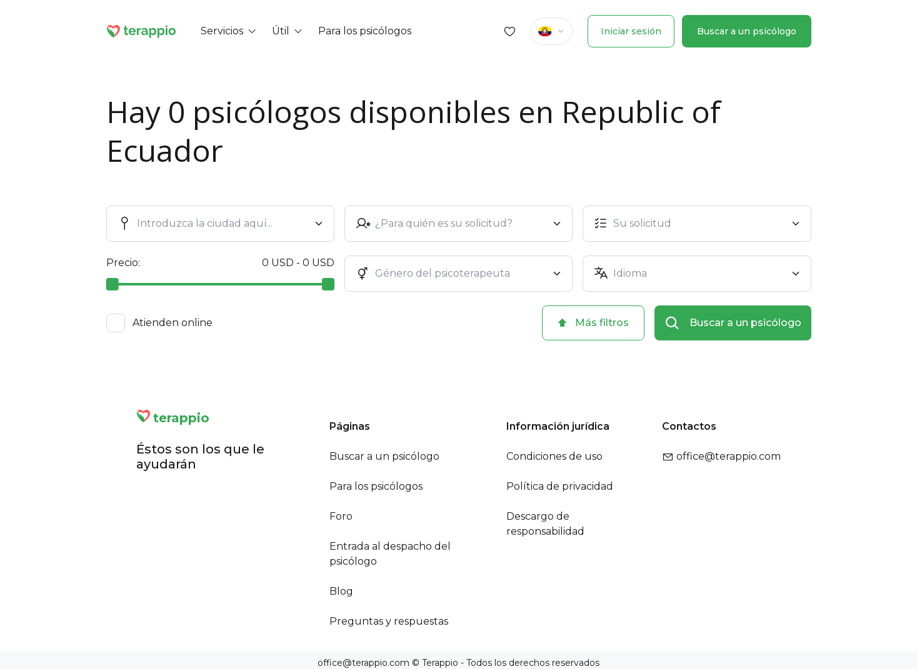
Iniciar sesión (631, 31)
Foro (341, 516)
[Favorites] (510, 31)
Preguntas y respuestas (388, 621)
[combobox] (223, 223)
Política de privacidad (559, 486)
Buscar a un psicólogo (746, 31)
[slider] (112, 284)
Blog (341, 591)
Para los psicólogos (376, 486)
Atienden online (173, 323)
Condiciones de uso (554, 456)
